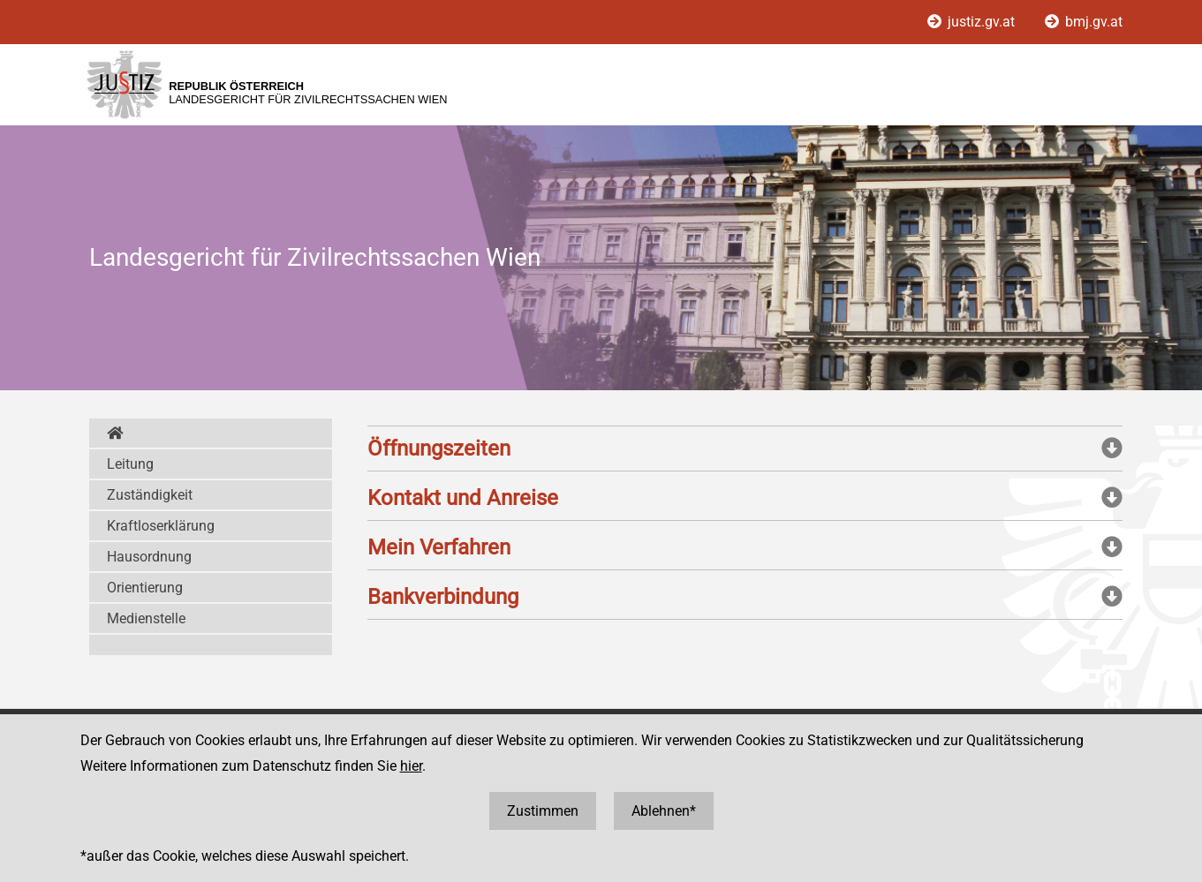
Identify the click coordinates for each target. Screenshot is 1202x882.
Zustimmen (542, 811)
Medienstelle (146, 618)
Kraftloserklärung (161, 525)
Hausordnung (149, 556)
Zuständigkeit (150, 494)
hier (411, 766)
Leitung (130, 464)
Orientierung (145, 587)
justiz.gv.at (972, 21)
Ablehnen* (663, 811)
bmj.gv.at (1084, 21)
